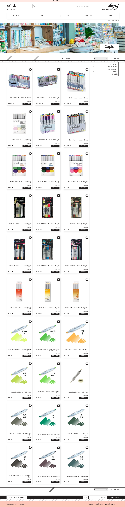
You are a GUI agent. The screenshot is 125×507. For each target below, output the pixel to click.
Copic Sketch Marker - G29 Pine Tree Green (77, 434)
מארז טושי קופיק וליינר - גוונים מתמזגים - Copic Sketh (20, 140)
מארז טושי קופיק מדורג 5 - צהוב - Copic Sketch (49, 308)
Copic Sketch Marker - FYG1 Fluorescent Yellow (19, 350)
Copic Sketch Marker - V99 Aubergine (48, 476)
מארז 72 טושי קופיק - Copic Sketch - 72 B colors (48, 98)
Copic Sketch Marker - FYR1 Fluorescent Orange (76, 350)
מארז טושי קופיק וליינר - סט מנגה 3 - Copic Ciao (76, 266)
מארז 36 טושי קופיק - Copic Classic (78, 98)
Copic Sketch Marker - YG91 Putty (78, 392)
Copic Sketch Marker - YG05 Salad (21, 392)
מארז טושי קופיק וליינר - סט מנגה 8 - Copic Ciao (48, 224)
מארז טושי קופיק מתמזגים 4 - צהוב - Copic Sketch (76, 308)
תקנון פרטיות (20, 504)
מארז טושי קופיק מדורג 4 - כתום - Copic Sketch (20, 308)
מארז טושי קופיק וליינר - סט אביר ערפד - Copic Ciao (77, 224)
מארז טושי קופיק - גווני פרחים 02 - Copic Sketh (77, 182)
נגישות (14, 504)
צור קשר (9, 504)
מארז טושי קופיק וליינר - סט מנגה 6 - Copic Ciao (20, 224)
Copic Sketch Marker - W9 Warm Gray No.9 (20, 476)
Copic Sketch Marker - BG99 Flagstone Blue (20, 434)
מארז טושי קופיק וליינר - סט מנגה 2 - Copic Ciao (48, 266)
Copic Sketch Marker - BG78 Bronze (77, 476)
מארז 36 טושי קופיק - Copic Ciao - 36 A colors (48, 140)
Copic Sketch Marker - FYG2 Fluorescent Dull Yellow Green (47, 350)
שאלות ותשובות (104, 504)
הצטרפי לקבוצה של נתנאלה (16, 497)
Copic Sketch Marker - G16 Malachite (48, 434)
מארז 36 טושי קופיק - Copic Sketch (78, 140)
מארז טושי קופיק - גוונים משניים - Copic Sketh (20, 182)
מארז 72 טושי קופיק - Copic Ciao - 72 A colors (20, 98)
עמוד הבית (116, 20)
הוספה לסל (83, 103)
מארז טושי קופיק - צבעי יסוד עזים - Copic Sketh (48, 182)
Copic (85, 101)
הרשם (85, 497)
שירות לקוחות (114, 504)
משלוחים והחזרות (92, 504)
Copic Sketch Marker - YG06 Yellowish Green (48, 392)
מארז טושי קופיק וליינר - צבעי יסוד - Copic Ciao (20, 266)
